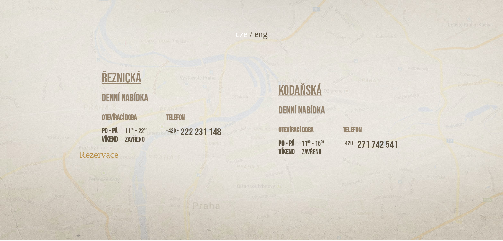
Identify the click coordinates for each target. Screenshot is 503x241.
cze (241, 34)
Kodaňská (300, 90)
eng (260, 34)
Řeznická (121, 78)
